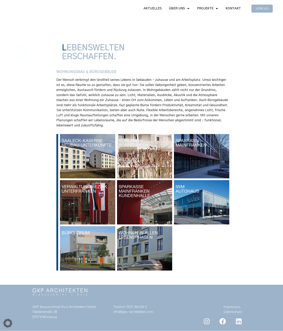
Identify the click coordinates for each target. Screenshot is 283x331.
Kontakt (233, 8)
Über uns (179, 8)
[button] (8, 323)
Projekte (207, 8)
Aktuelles (153, 8)
